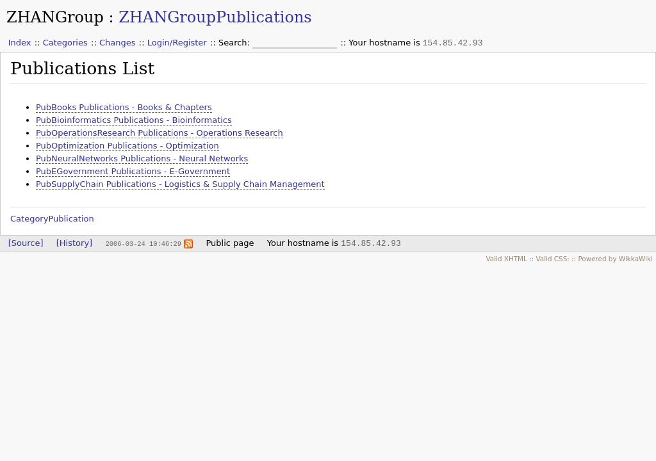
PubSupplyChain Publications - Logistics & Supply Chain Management (180, 184)
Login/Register (177, 42)
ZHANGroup (55, 17)
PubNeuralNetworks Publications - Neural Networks (142, 158)
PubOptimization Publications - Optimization (127, 145)
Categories (65, 42)
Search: (235, 42)
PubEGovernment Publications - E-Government (133, 171)
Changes (117, 42)
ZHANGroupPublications (215, 17)
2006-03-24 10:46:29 (143, 243)
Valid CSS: (552, 259)
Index (19, 42)
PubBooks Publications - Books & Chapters (124, 107)
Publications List (82, 68)
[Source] (26, 243)
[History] (74, 243)
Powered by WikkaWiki (615, 259)
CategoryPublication (52, 218)
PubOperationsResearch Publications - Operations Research (159, 133)
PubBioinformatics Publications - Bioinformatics (134, 120)
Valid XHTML (506, 259)
